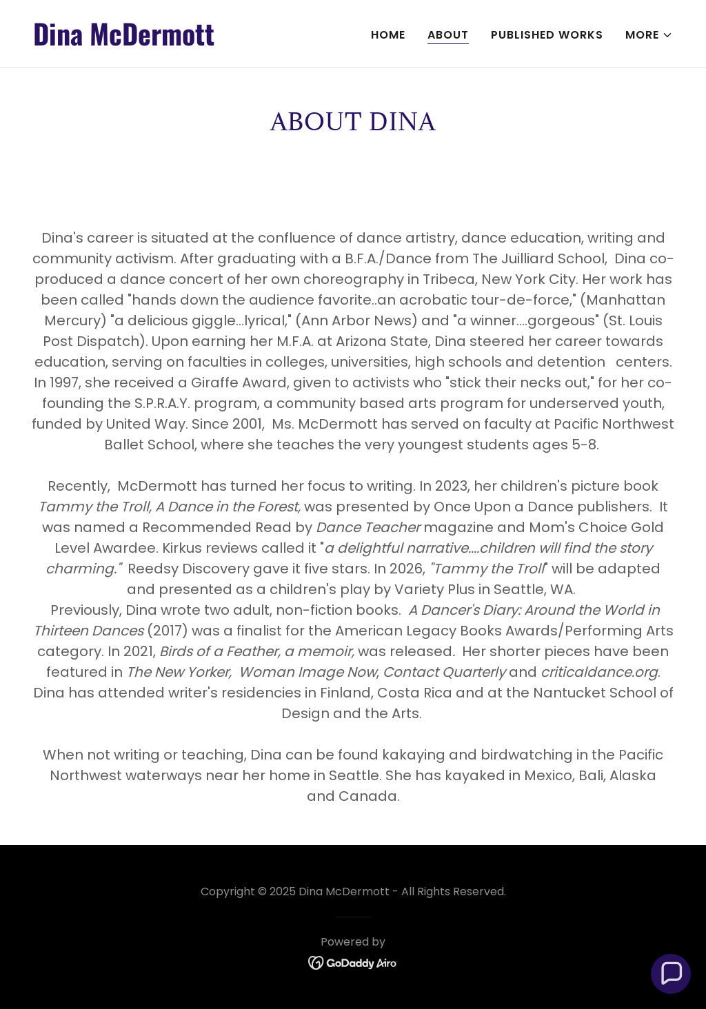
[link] (187, 42)
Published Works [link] (547, 35)
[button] (649, 35)
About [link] (448, 35)
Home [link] (388, 35)
